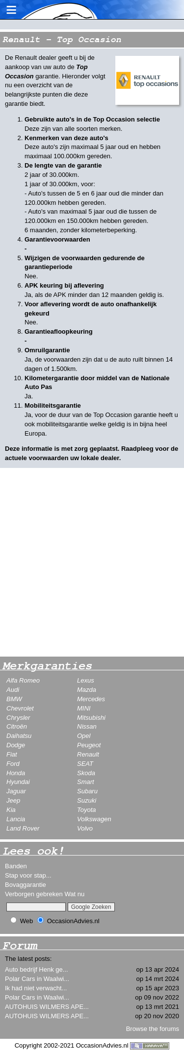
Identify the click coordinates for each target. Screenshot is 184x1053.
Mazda (86, 689)
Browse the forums (152, 1028)
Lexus (85, 680)
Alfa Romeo (23, 680)
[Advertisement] (92, 562)
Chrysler (18, 717)
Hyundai (18, 781)
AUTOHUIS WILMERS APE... (47, 1006)
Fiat (11, 754)
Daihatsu (18, 735)
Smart (85, 781)
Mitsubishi (91, 717)
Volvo (85, 828)
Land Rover (22, 828)
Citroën (16, 726)
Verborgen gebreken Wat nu (44, 894)
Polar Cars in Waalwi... (37, 978)
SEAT (85, 763)
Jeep (13, 800)
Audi (12, 689)
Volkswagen (94, 819)
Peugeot (89, 745)
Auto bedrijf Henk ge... (36, 969)
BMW (14, 699)
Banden (16, 866)
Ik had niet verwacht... (36, 988)
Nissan (87, 726)
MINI (83, 708)
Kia (11, 809)
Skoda (86, 773)
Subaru (87, 791)
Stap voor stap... (28, 875)
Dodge (15, 745)
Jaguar (16, 791)
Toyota (86, 809)
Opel (83, 735)
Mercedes (91, 699)
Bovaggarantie (25, 884)
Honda (15, 773)
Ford (13, 763)
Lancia (15, 819)
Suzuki (86, 800)
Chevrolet (20, 708)
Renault (88, 754)
